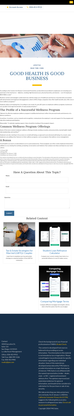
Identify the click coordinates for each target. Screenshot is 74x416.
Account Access (15, 7)
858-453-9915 (34, 7)
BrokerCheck (61, 344)
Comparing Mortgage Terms (55, 301)
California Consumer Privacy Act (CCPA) (53, 397)
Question (7, 197)
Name (7, 175)
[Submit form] (9, 213)
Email (7, 186)
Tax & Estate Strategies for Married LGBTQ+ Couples (19, 251)
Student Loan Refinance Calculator (55, 251)
